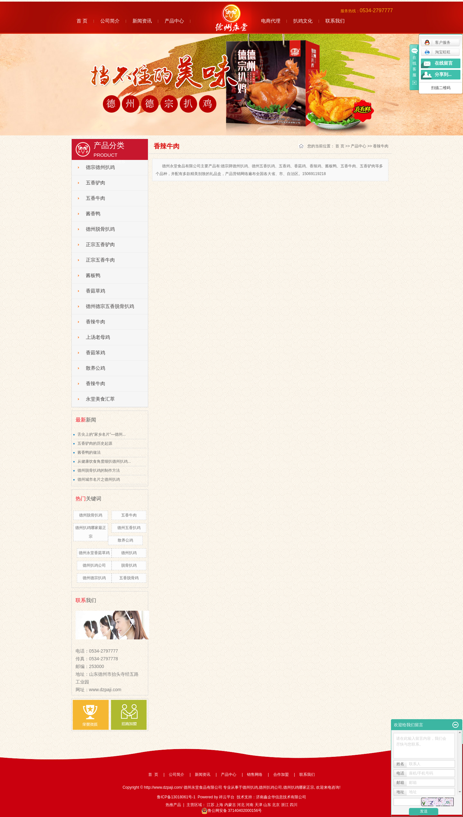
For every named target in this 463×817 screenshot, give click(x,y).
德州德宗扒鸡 (94, 578)
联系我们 (335, 20)
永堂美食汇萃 (100, 399)
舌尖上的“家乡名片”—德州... (101, 434)
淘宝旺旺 (437, 52)
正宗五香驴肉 (100, 244)
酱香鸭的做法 (89, 452)
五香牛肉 (95, 198)
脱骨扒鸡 (129, 565)
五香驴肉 (95, 182)
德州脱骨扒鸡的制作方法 (98, 470)
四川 (293, 805)
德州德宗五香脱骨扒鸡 (110, 306)
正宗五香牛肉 (100, 260)
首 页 (82, 20)
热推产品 (173, 805)
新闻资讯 (142, 20)
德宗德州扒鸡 (100, 167)
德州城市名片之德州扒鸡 (98, 479)
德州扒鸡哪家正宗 (298, 787)
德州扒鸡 (129, 553)
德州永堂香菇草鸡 (94, 553)
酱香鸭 (93, 213)
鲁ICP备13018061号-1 (176, 797)
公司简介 (110, 20)
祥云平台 (226, 797)
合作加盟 (281, 774)
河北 (241, 805)
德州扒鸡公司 (94, 565)
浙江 (285, 805)
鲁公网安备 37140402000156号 (231, 810)
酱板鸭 (93, 275)
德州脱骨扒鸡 (100, 229)
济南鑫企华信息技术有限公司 (281, 797)
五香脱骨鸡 (129, 578)
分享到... (443, 74)
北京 (276, 805)
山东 (267, 805)
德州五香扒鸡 (129, 527)
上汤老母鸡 (98, 337)
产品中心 (174, 20)
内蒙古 (230, 805)
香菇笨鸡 (95, 352)
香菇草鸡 (95, 290)
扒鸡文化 (303, 20)
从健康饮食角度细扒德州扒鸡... (104, 461)
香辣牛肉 (95, 321)
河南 (249, 805)
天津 (258, 805)
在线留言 (444, 63)
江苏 (210, 805)
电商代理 (270, 20)
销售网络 (254, 774)
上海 (219, 805)
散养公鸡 (95, 368)
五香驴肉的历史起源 (94, 443)
